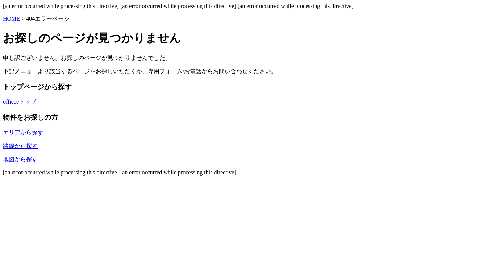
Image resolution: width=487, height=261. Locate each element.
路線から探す (20, 146)
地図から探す (20, 159)
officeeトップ (19, 102)
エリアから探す (23, 132)
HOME (11, 19)
